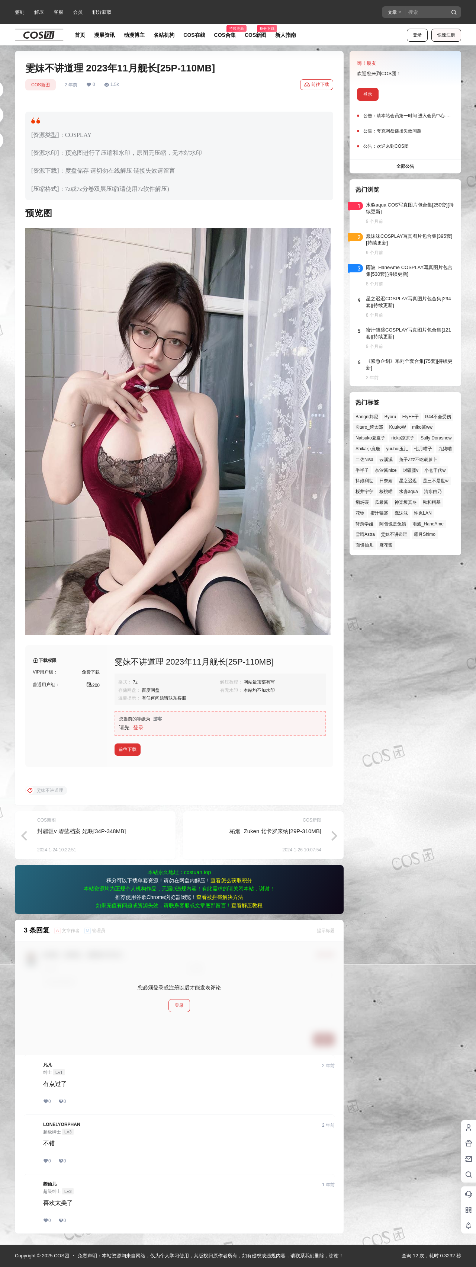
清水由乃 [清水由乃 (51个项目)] (433, 491)
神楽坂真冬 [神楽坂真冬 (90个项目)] (406, 502)
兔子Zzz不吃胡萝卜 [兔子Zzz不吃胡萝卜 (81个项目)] (418, 459)
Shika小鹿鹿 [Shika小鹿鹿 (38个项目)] (368, 448)
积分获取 (102, 12)
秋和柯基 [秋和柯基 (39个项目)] (432, 502)
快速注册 (446, 35)
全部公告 (405, 166)
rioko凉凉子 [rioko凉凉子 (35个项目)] (402, 438)
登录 (417, 35)
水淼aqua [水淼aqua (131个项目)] (408, 491)
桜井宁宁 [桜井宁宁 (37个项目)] (364, 491)
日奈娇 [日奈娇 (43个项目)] (386, 480)
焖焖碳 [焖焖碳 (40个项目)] (362, 502)
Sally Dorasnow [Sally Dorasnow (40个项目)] (436, 438)
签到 (20, 12)
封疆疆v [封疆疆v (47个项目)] (410, 470)
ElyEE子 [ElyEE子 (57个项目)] (410, 416)
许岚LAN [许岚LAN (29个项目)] (422, 513)
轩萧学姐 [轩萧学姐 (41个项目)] (364, 524)
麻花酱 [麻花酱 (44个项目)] (386, 545)
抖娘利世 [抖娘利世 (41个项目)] (364, 480)
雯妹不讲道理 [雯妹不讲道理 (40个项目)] (394, 534)
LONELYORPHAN (61, 1124)
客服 (58, 12)
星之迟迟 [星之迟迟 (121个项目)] (408, 480)
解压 (39, 12)
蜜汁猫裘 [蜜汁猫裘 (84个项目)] (379, 513)
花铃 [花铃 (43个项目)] (360, 513)
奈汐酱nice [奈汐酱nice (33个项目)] (385, 470)
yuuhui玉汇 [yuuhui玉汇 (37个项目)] (397, 448)
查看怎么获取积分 (231, 880)
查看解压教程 (247, 905)
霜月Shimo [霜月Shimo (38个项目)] (424, 534)
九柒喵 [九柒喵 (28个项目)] (445, 448)
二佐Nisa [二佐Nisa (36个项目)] (364, 459)
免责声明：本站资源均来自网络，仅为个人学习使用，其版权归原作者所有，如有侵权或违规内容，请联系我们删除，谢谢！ (211, 1255)
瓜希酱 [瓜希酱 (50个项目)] (381, 502)
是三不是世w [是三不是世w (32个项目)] (435, 480)
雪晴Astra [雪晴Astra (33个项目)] (365, 534)
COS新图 (40, 84)
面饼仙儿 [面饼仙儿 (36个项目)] (364, 545)
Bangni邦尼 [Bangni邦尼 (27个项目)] (367, 416)
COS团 (60, 1255)
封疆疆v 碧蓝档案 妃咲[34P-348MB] (81, 831)
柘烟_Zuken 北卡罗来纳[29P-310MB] (275, 831)
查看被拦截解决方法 (219, 897)
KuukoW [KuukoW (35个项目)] (397, 427)
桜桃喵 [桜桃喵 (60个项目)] (386, 491)
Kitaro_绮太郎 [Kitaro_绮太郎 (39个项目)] (369, 427)
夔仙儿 (50, 1184)
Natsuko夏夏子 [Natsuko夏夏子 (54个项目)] (370, 438)
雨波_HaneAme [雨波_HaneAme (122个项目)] (428, 524)
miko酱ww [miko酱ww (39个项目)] (422, 427)
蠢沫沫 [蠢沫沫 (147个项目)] (401, 513)
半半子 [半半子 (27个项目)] (362, 470)
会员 (78, 12)
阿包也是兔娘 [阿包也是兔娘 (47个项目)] (392, 524)
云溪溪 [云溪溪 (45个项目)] (386, 459)
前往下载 (316, 85)
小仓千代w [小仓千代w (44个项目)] (435, 470)
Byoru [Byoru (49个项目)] (390, 416)
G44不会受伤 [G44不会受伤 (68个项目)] (438, 416)
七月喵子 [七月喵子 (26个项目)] (423, 448)
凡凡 (47, 1065)
